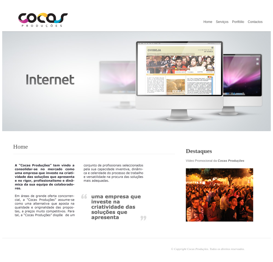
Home (207, 22)
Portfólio (238, 22)
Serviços (222, 22)
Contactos (255, 22)
